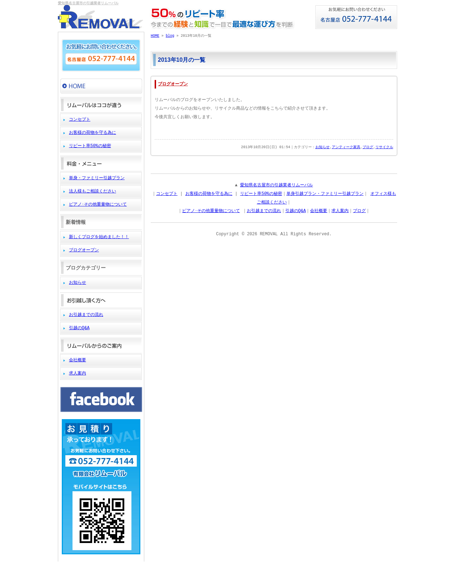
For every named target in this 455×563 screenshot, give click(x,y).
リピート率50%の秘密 (90, 146)
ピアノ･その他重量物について (98, 204)
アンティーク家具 (346, 147)
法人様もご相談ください (92, 191)
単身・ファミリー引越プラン (97, 178)
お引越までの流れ (86, 315)
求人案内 (77, 373)
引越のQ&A (79, 328)
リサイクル (384, 147)
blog (170, 36)
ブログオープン (84, 250)
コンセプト (79, 119)
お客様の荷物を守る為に (92, 133)
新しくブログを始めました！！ (99, 237)
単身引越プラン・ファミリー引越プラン (325, 194)
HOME (155, 36)
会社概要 (77, 360)
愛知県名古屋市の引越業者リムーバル (88, 3)
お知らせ (77, 283)
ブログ (367, 147)
